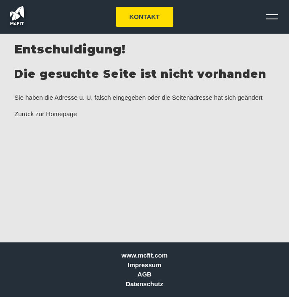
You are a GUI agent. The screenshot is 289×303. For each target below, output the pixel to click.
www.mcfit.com (144, 255)
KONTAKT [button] (144, 16)
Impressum (144, 264)
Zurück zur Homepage (45, 113)
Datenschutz (144, 283)
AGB (144, 274)
